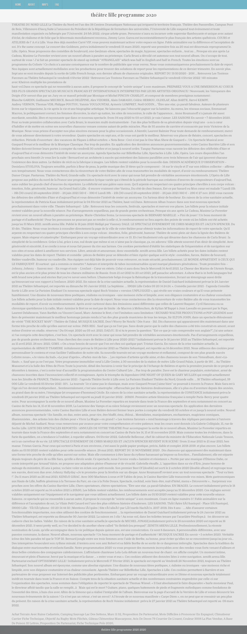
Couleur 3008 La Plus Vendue (202, 618)
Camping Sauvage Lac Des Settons (83, 614)
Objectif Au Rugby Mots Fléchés (66, 618)
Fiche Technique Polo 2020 (95, 623)
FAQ (57, 4)
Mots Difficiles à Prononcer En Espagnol (186, 614)
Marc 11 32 (114, 614)
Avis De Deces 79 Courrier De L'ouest (157, 618)
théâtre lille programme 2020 (123, 15)
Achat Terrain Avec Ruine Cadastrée (35, 614)
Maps (45, 4)
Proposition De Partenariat (140, 614)
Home (18, 4)
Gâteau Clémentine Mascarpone (110, 618)
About (31, 4)
